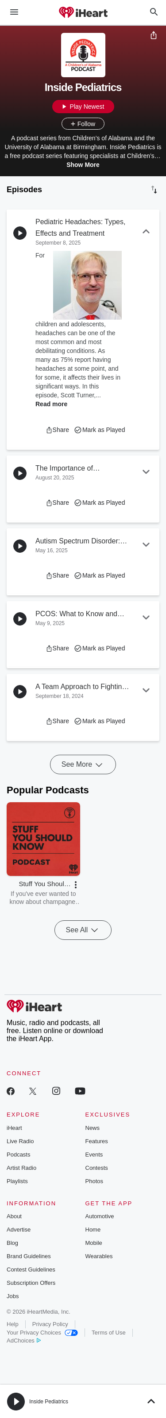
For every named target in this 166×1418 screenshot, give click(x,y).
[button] (57, 430)
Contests (96, 1168)
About (14, 1216)
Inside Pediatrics (48, 1401)
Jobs (13, 1296)
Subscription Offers (31, 1282)
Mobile (93, 1243)
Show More (83, 164)
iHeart (14, 1128)
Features (96, 1141)
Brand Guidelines (29, 1256)
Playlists (17, 1181)
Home (93, 1229)
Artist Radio (21, 1168)
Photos (94, 1181)
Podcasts (18, 1154)
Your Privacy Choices (42, 1332)
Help (13, 1324)
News (92, 1128)
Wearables (99, 1256)
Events (94, 1154)
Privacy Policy (50, 1324)
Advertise (19, 1229)
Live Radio (20, 1141)
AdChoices (24, 1340)
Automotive (99, 1216)
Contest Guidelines (31, 1269)
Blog (12, 1243)
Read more (51, 404)
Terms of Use (109, 1332)
